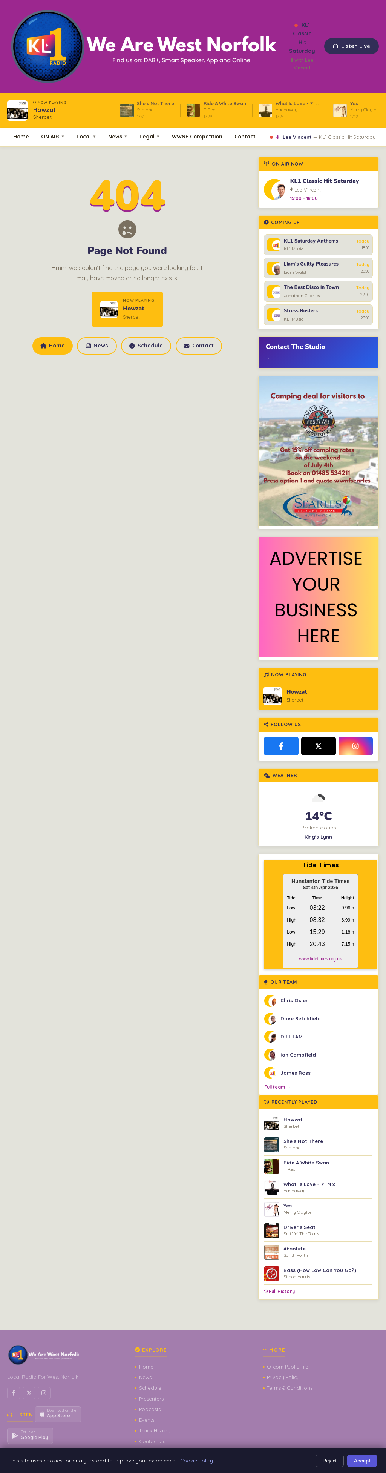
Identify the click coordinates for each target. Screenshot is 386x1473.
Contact (245, 136)
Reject (330, 1461)
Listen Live (352, 46)
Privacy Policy (283, 1377)
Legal (149, 136)
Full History (279, 1291)
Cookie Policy (196, 1460)
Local (86, 136)
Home (21, 136)
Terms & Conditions (289, 1388)
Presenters (151, 1399)
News (117, 136)
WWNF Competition (197, 136)
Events (146, 1420)
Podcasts (150, 1409)
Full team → (277, 1087)
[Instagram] (356, 746)
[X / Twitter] (318, 746)
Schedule (145, 345)
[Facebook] (281, 746)
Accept (362, 1461)
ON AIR (52, 136)
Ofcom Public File (287, 1367)
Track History (154, 1430)
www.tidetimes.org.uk (320, 959)
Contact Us (152, 1441)
